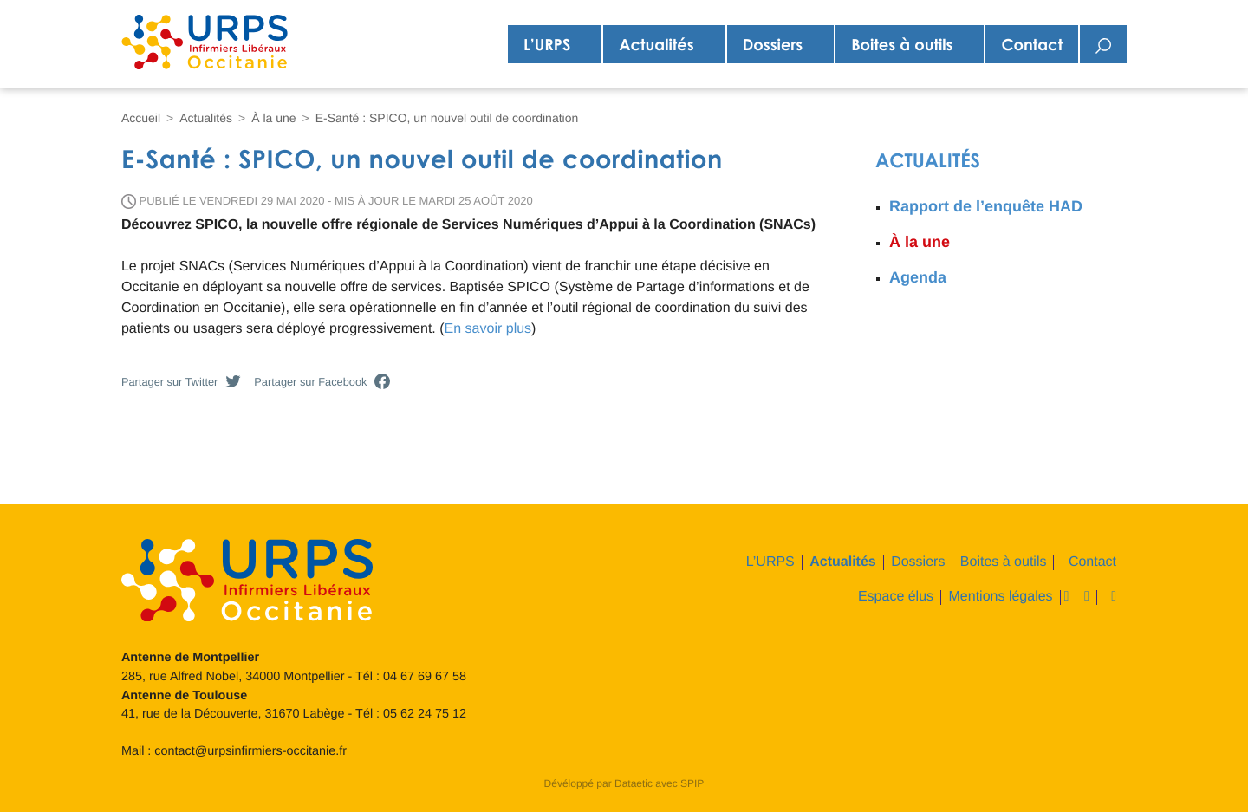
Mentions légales (1001, 597)
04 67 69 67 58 (424, 677)
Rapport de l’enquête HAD (985, 206)
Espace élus (895, 597)
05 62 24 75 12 (424, 714)
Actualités (656, 44)
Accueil (140, 118)
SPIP (692, 783)
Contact (1032, 44)
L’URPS (546, 44)
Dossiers (773, 44)
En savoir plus (488, 329)
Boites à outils (901, 44)
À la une (273, 118)
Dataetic (633, 783)
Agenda (917, 277)
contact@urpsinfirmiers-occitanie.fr (250, 751)
